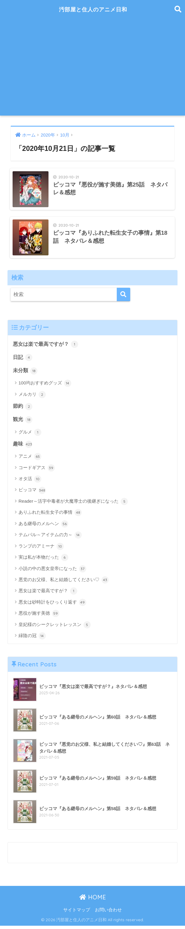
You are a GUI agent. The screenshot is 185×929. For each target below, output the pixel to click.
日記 (23, 359)
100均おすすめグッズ (45, 386)
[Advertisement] (92, 71)
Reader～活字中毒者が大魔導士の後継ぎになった (73, 504)
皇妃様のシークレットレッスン (55, 627)
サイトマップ (76, 912)
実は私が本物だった (43, 560)
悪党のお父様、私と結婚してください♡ (64, 583)
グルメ (30, 435)
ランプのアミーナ (41, 549)
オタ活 (30, 482)
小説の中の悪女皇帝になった (52, 571)
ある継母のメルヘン (43, 527)
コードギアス (37, 471)
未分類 (25, 373)
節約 (23, 409)
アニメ (30, 459)
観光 (23, 422)
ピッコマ (32, 493)
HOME (92, 900)
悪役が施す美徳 (39, 616)
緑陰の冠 (32, 638)
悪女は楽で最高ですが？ (45, 346)
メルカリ (32, 397)
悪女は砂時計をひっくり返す (52, 605)
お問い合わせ (108, 912)
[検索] (123, 296)
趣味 (23, 447)
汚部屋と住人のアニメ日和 (93, 9)
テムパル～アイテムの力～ (50, 538)
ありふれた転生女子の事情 (50, 515)
